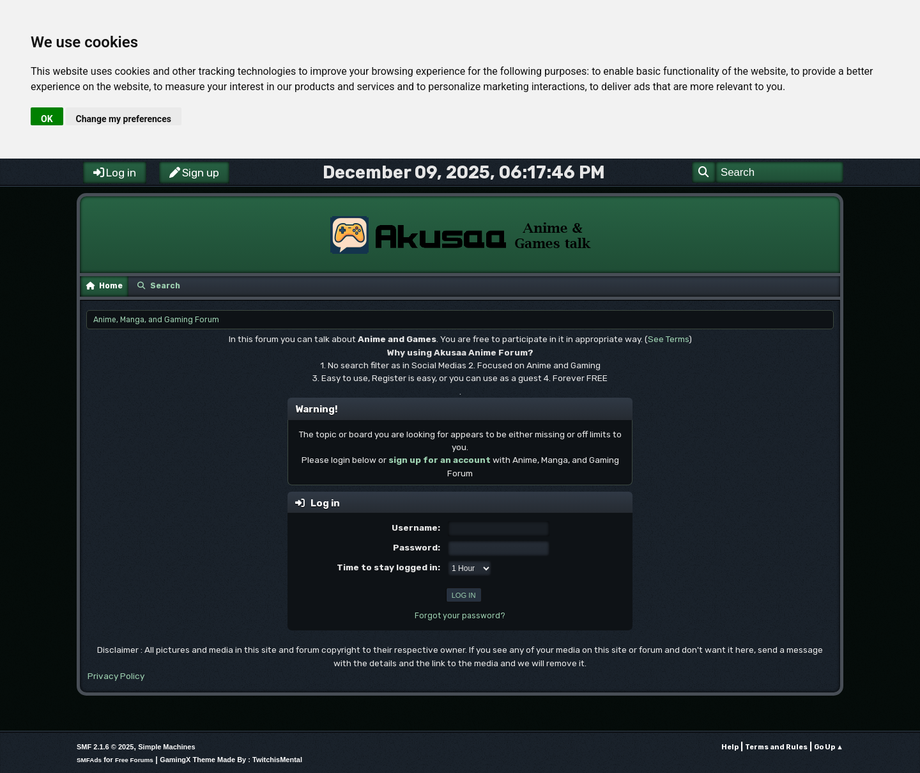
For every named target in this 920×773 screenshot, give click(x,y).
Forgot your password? (460, 615)
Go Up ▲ (828, 747)
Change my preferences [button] (123, 119)
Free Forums (134, 759)
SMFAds (89, 759)
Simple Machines (166, 747)
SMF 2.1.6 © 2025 (105, 747)
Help (730, 747)
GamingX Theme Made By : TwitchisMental (231, 759)
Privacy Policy (116, 676)
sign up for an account (439, 460)
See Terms (668, 339)
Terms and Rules (776, 747)
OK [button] (47, 119)
